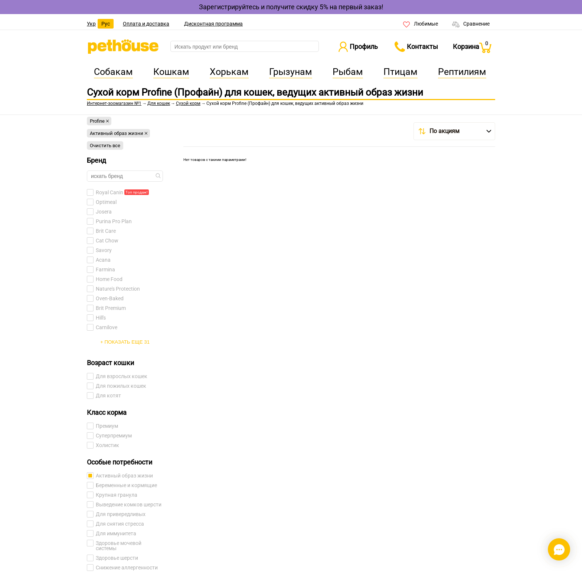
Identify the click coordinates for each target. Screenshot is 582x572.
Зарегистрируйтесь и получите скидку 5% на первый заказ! (291, 7)
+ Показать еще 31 (125, 342)
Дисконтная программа (213, 24)
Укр (91, 24)
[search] (244, 46)
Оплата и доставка (146, 24)
